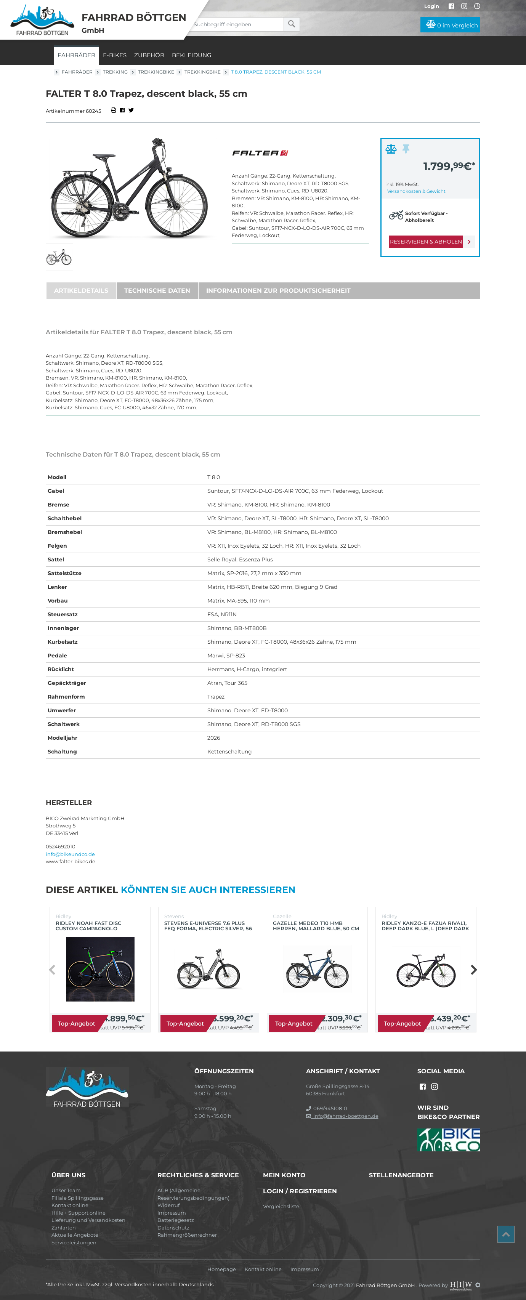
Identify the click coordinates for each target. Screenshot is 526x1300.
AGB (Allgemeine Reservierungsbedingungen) (193, 1194)
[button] (473, 969)
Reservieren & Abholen (424, 241)
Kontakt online (69, 1205)
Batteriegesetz (175, 1220)
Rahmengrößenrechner (187, 1235)
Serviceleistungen (73, 1242)
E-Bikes (115, 55)
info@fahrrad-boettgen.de (342, 1116)
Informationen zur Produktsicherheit (278, 290)
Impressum (171, 1213)
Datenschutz (173, 1228)
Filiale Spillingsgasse (77, 1198)
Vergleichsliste (281, 1206)
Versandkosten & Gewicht (416, 191)
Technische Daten (157, 290)
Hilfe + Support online (78, 1213)
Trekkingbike (156, 72)
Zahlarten (63, 1228)
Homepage (221, 1269)
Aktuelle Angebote (74, 1235)
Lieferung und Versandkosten (88, 1220)
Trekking (115, 72)
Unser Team (66, 1190)
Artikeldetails (81, 290)
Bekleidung (192, 55)
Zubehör (149, 55)
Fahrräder (76, 55)
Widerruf (168, 1205)
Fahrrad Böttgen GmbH (386, 1285)
